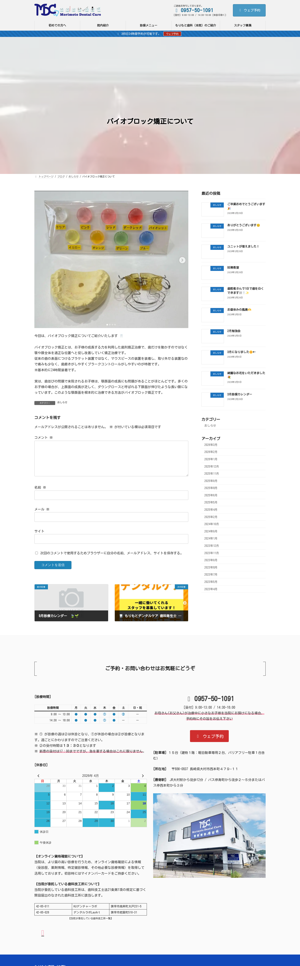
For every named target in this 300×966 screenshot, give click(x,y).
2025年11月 (211, 473)
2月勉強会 (233, 331)
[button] (209, 743)
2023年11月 (211, 553)
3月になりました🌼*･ (241, 352)
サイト (39, 538)
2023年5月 (211, 581)
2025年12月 (211, 466)
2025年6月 (211, 495)
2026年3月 (211, 444)
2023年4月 (211, 589)
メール (41, 516)
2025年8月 (211, 488)
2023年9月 (211, 560)
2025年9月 (211, 480)
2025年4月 (211, 509)
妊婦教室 (233, 267)
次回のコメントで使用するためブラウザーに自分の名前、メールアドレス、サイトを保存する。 (112, 559)
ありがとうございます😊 (243, 225)
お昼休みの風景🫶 (239, 309)
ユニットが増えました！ (243, 246)
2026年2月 (211, 451)
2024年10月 (211, 524)
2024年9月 (211, 531)
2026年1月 (211, 459)
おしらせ (62, 402)
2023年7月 (211, 574)
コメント (43, 437)
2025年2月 (211, 517)
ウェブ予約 (249, 10)
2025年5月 (211, 502)
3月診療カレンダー (239, 394)
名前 (40, 494)
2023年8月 (211, 567)
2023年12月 (211, 545)
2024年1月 (211, 538)
